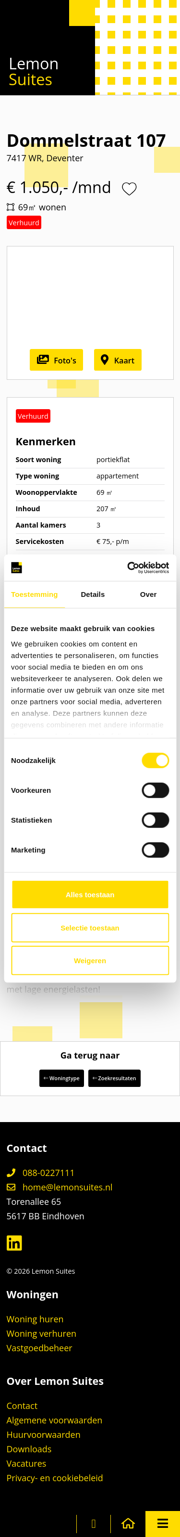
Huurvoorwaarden (44, 1434)
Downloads (29, 1449)
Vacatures (27, 1463)
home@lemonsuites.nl (60, 1187)
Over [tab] (148, 594)
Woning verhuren (42, 1333)
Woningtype (61, 1078)
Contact (22, 1405)
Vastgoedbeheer (39, 1348)
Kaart (117, 360)
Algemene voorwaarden (55, 1420)
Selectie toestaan (90, 927)
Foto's (56, 360)
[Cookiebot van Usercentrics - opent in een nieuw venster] (128, 567)
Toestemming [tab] (34, 594)
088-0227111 (41, 1172)
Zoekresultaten (114, 1078)
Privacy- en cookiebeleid (55, 1478)
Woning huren (35, 1319)
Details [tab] (93, 594)
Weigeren (90, 960)
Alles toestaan (90, 895)
